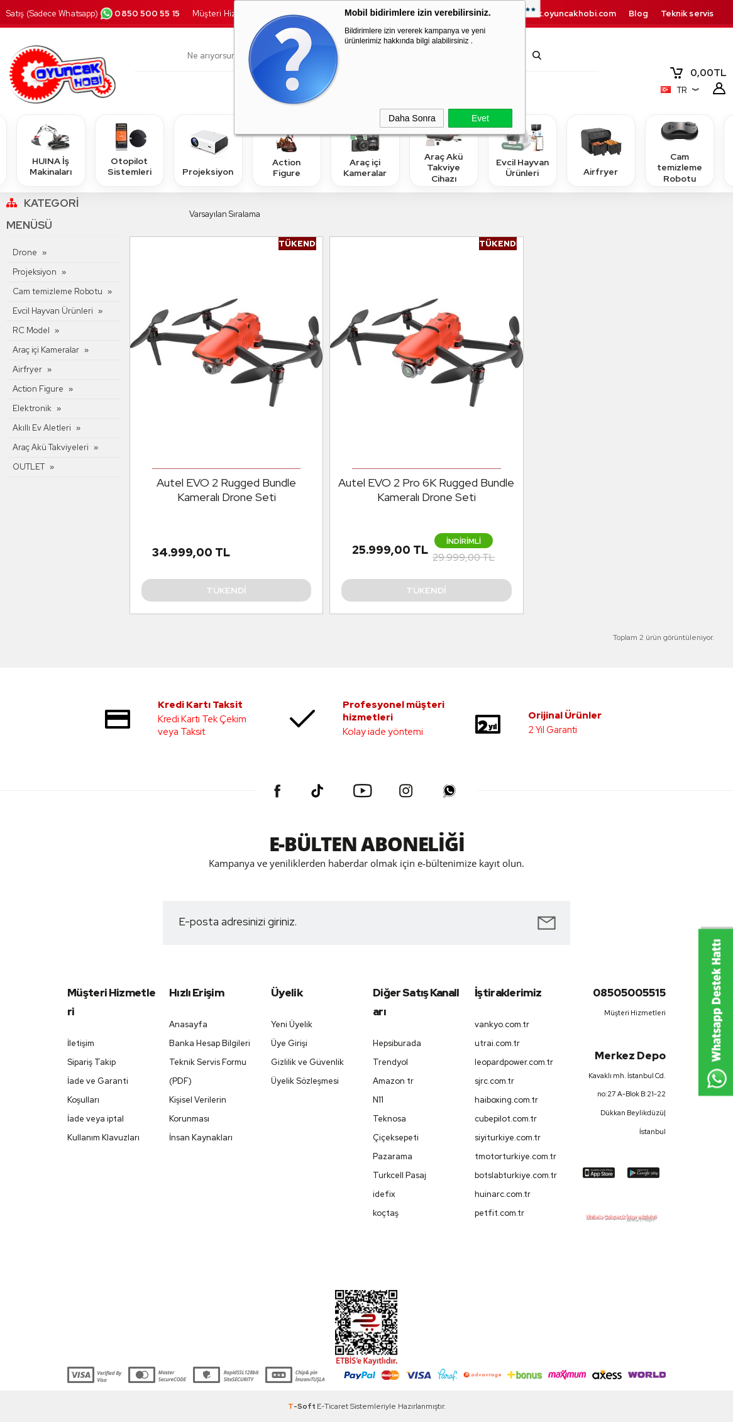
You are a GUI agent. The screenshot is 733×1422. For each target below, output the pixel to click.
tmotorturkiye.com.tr (515, 1156)
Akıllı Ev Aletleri (42, 427)
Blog (638, 13)
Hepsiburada (397, 1043)
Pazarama (392, 1156)
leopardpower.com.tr (514, 1062)
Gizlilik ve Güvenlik (307, 1062)
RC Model (31, 330)
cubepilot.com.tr (506, 1118)
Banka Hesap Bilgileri (209, 1043)
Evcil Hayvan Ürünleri (522, 150)
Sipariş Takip (91, 1062)
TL (698, 72)
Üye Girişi (289, 1043)
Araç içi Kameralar (365, 150)
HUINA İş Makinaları (51, 149)
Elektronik (32, 408)
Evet (480, 118)
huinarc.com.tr (503, 1194)
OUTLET (29, 466)
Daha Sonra (412, 118)
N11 (378, 1099)
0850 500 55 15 (139, 13)
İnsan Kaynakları (201, 1137)
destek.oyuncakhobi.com (563, 13)
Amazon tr (393, 1081)
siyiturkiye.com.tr (508, 1137)
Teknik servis (687, 13)
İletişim (80, 1043)
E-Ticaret (332, 1406)
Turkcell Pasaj (399, 1175)
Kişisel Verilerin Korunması (197, 1109)
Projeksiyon (207, 150)
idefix (384, 1194)
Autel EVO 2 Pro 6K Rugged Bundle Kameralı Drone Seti (426, 489)
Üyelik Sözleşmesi (305, 1081)
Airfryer (601, 150)
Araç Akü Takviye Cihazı (443, 150)
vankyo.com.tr (502, 1024)
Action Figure (286, 150)
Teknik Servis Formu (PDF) (207, 1071)
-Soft (302, 1406)
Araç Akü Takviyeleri (51, 447)
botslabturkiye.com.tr (516, 1175)
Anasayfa (188, 1024)
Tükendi (226, 590)
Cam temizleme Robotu (679, 150)
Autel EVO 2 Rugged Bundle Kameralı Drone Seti (226, 489)
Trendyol (390, 1062)
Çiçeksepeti (396, 1137)
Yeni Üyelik (291, 1024)
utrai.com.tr (497, 1043)
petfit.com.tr (499, 1213)
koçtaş (386, 1213)
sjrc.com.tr (494, 1081)
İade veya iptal (95, 1118)
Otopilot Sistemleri (129, 149)
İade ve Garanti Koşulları (97, 1090)
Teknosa (389, 1118)
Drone (25, 252)
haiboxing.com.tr (506, 1099)
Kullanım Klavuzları (103, 1137)
